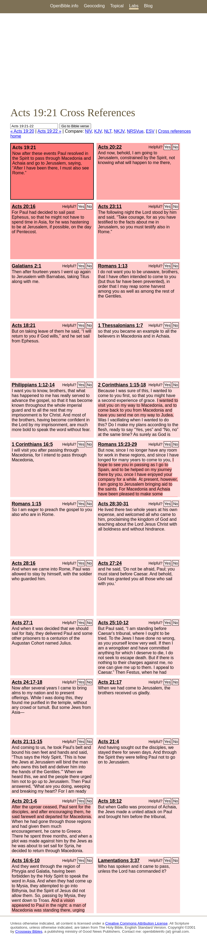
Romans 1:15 (26, 503)
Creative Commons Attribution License (136, 923)
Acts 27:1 (22, 622)
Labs (134, 6)
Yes (167, 147)
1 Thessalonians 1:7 (120, 325)
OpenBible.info (64, 6)
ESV (150, 131)
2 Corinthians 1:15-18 (122, 385)
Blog (148, 6)
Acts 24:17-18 (27, 682)
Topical (117, 6)
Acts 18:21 (23, 325)
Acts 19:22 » (49, 131)
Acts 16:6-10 (26, 860)
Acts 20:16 (23, 206)
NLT (107, 131)
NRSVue (135, 131)
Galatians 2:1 (26, 266)
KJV (98, 131)
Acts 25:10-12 (113, 622)
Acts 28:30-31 (113, 503)
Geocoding (94, 6)
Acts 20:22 (110, 147)
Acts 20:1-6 (24, 801)
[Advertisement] (103, 60)
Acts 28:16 (23, 563)
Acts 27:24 (110, 563)
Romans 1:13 (112, 266)
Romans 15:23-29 (117, 444)
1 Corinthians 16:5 (32, 444)
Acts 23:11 (110, 206)
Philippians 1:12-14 (33, 385)
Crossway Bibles (28, 931)
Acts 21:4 (108, 741)
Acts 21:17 (110, 682)
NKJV (119, 131)
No (175, 147)
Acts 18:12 (110, 801)
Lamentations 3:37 (118, 860)
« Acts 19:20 (22, 131)
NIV (88, 131)
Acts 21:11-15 (27, 741)
